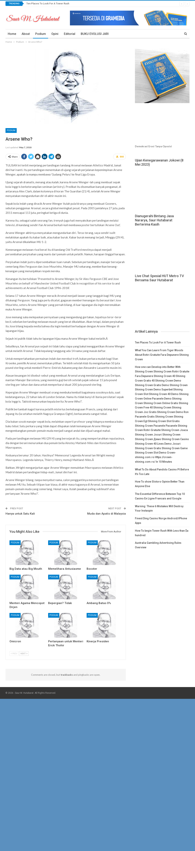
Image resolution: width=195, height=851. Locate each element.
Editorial (69, 34)
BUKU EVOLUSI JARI (95, 34)
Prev (14, 653)
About (26, 34)
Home (12, 34)
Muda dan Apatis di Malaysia (106, 513)
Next (23, 653)
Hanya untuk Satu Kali (20, 513)
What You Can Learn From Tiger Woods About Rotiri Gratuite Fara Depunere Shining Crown (162, 355)
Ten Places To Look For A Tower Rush (47, 3)
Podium (40, 34)
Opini (54, 34)
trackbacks (67, 674)
